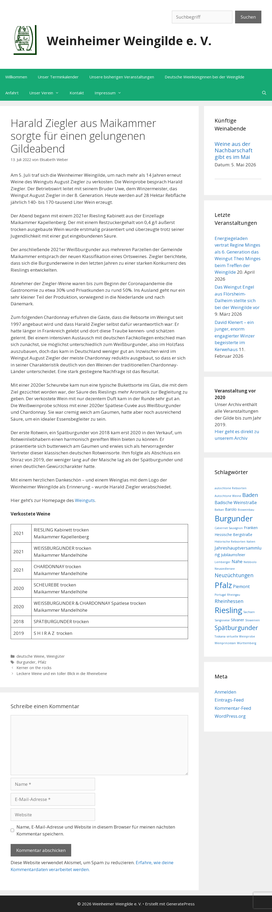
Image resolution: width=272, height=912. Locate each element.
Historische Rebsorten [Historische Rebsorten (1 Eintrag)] (230, 541)
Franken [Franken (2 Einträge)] (251, 527)
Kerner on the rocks (34, 667)
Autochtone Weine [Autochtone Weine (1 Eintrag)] (228, 496)
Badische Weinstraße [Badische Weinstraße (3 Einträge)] (236, 502)
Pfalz (42, 662)
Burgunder (26, 662)
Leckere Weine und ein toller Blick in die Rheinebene (61, 673)
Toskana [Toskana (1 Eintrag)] (220, 636)
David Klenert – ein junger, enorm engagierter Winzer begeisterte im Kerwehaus (235, 335)
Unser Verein (46, 93)
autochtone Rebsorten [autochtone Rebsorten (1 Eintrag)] (230, 488)
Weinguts (85, 500)
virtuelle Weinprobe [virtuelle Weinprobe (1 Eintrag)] (241, 636)
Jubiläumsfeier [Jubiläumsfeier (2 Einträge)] (233, 554)
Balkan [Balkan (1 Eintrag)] (219, 510)
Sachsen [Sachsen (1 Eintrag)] (249, 612)
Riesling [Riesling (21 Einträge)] (228, 610)
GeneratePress (180, 903)
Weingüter (55, 656)
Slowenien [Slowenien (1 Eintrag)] (252, 620)
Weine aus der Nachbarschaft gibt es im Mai (234, 150)
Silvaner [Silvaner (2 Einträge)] (237, 619)
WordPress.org (230, 716)
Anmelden (225, 692)
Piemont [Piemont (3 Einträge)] (241, 586)
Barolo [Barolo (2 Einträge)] (231, 509)
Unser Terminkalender (58, 76)
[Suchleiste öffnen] (264, 93)
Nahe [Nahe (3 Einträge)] (237, 561)
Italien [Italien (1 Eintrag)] (250, 541)
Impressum (111, 93)
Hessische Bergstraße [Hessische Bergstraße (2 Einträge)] (233, 534)
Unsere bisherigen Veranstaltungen (121, 76)
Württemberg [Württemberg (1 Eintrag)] (246, 643)
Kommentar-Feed (233, 708)
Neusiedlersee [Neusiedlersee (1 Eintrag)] (225, 569)
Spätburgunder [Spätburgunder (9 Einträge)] (236, 627)
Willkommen (16, 76)
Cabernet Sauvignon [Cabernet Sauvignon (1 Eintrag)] (229, 528)
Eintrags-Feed (229, 700)
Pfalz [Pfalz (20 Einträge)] (223, 585)
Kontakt (77, 92)
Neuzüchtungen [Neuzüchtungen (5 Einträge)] (234, 575)
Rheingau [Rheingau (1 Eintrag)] (233, 595)
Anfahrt (12, 92)
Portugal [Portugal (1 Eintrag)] (220, 595)
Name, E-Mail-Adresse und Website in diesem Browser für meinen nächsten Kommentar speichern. (95, 830)
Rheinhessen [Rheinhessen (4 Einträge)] (229, 601)
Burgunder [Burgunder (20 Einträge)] (234, 518)
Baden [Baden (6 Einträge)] (250, 495)
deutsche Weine (30, 656)
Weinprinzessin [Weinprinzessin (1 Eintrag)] (225, 643)
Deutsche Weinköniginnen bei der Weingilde (204, 76)
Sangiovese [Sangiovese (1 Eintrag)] (222, 620)
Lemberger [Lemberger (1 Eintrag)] (223, 562)
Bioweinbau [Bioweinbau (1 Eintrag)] (246, 510)
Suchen (248, 17)
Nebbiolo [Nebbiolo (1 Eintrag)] (250, 562)
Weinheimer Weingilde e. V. (129, 40)
